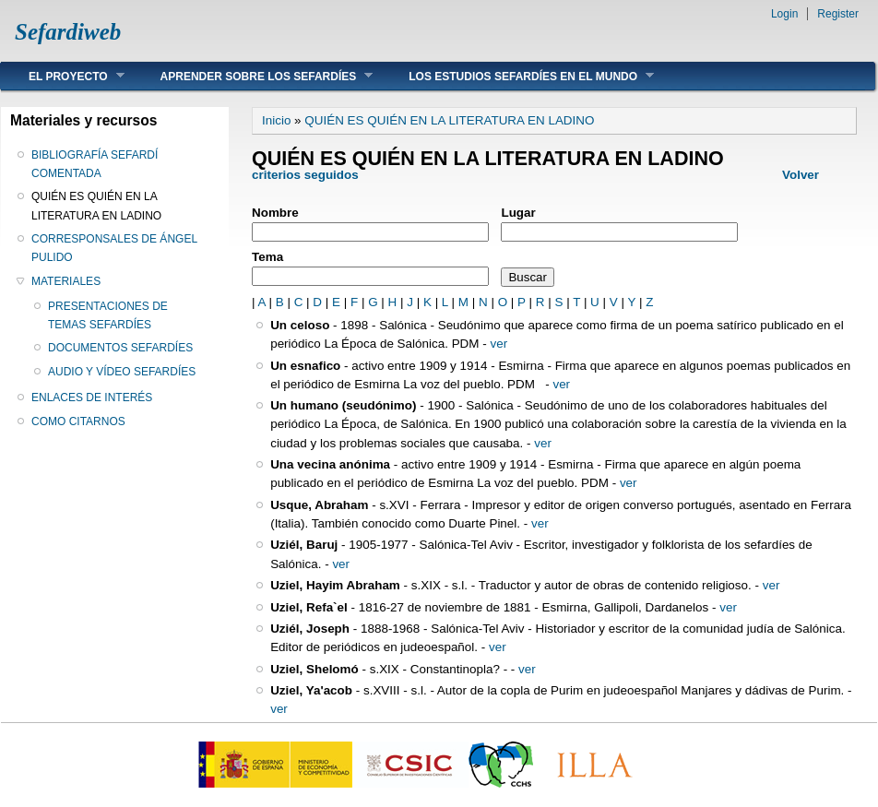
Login (784, 13)
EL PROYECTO (63, 76)
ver (498, 343)
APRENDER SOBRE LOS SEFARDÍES (253, 76)
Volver (800, 175)
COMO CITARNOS (78, 421)
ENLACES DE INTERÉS (91, 397)
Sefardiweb (68, 31)
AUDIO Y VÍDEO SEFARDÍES (122, 371)
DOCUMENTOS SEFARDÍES (120, 347)
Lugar (518, 213)
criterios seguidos (305, 175)
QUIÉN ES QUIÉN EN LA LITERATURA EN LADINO (96, 205)
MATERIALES (66, 281)
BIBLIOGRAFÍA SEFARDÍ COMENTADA (94, 164)
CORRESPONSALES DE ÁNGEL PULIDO (114, 248)
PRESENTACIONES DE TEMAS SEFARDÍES (108, 315)
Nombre (275, 213)
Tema (267, 257)
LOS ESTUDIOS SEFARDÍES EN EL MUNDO (517, 76)
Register (838, 13)
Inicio (276, 120)
